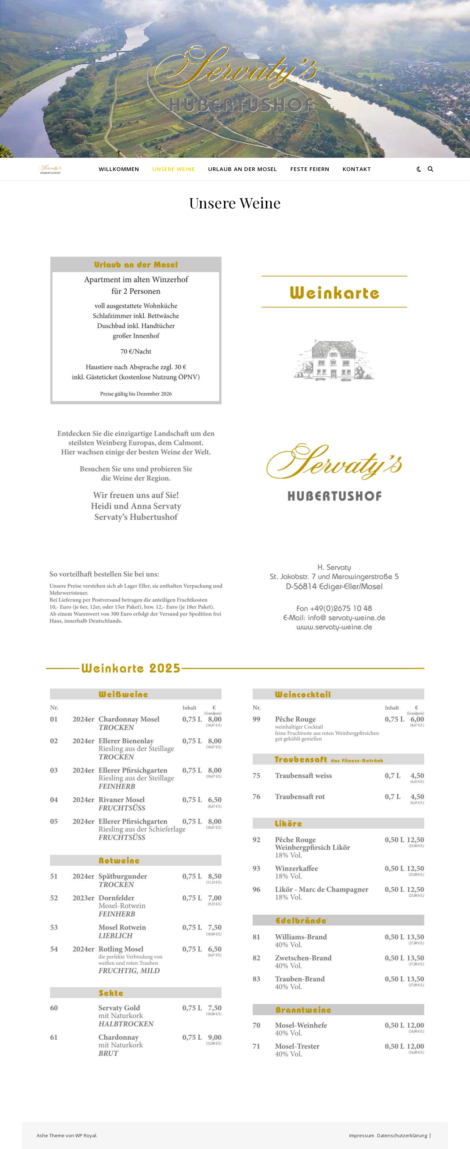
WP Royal (85, 1135)
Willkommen (119, 168)
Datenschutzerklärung (402, 1135)
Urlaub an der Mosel (242, 168)
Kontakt (357, 168)
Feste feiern (309, 168)
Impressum (361, 1135)
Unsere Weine (173, 168)
